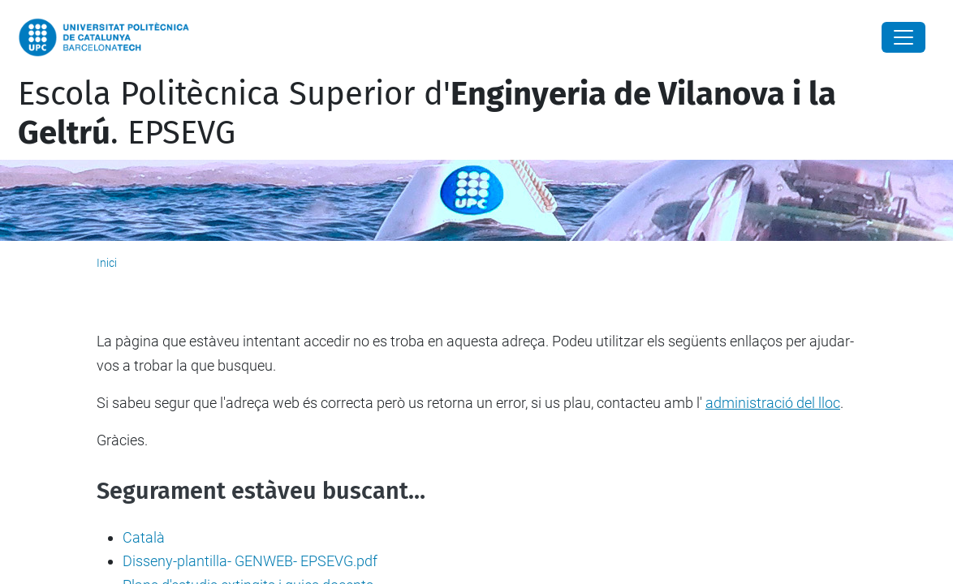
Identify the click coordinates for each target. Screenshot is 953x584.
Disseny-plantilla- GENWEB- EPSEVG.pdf (250, 560)
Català (144, 537)
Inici (107, 262)
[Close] (903, 37)
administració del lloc (772, 402)
